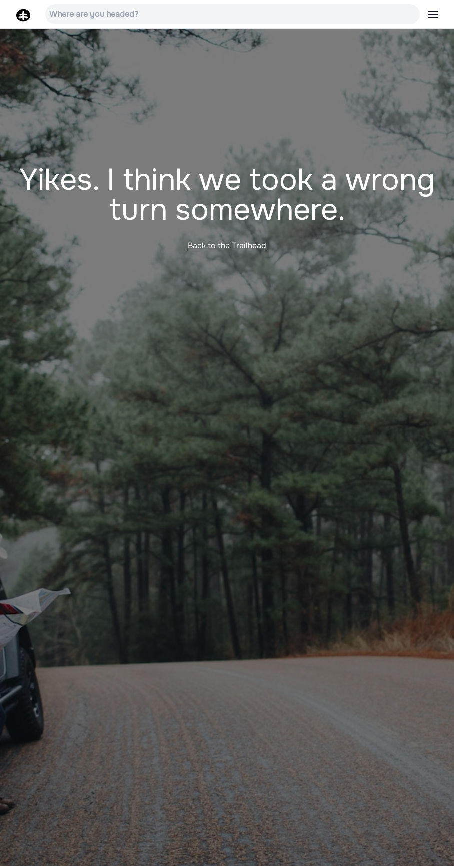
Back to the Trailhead (227, 245)
